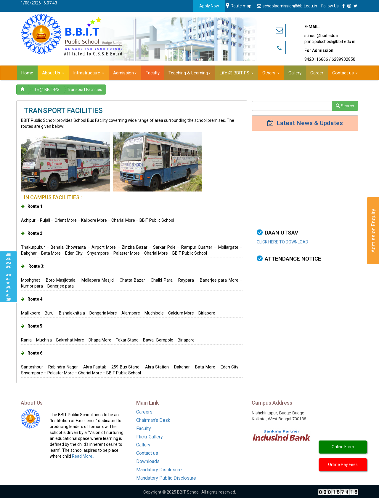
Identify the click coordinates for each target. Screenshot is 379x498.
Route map (238, 6)
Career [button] (316, 73)
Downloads (148, 461)
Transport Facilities (84, 89)
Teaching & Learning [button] (189, 73)
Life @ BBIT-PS (46, 89)
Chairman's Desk (153, 420)
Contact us (147, 453)
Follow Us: (330, 6)
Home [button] (27, 73)
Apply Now (209, 6)
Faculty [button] (153, 73)
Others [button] (271, 73)
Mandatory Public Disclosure (166, 478)
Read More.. (83, 456)
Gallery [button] (294, 73)
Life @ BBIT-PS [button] (236, 73)
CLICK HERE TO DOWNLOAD (282, 249)
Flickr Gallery (149, 437)
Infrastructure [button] (88, 73)
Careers (144, 412)
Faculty (143, 428)
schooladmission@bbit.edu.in (287, 6)
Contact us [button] (345, 73)
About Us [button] (53, 73)
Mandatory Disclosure (159, 470)
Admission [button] (125, 73)
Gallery (143, 445)
